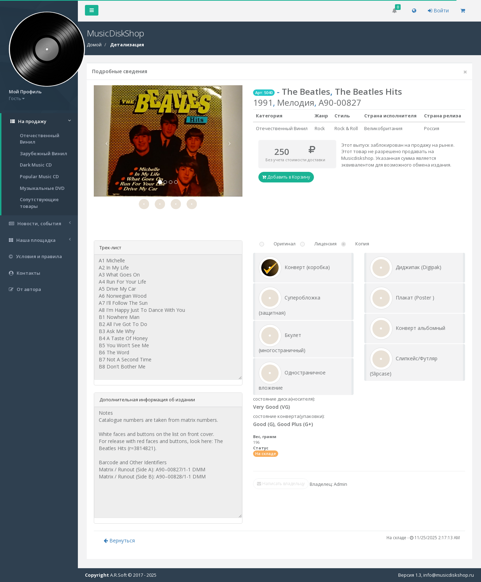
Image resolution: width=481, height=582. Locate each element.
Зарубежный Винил (43, 153)
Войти (438, 10)
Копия (362, 243)
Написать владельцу (281, 484)
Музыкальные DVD (42, 188)
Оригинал (285, 243)
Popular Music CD (39, 176)
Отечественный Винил (39, 138)
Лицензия (325, 243)
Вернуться (119, 540)
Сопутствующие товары (39, 202)
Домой (94, 44)
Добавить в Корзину (286, 177)
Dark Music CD (36, 165)
